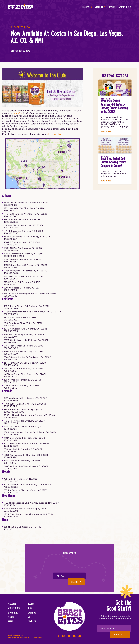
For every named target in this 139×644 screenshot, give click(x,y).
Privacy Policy (37, 638)
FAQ (29, 617)
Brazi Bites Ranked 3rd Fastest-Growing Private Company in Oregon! (113, 162)
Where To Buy (125, 7)
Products (86, 7)
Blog (30, 608)
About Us (100, 7)
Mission (11, 617)
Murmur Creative (18, 635)
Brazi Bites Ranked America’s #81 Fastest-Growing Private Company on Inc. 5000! (114, 106)
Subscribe (120, 634)
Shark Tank (13, 613)
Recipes (112, 7)
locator (18, 113)
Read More (107, 131)
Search (76, 582)
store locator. (54, 134)
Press (10, 621)
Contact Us (32, 621)
